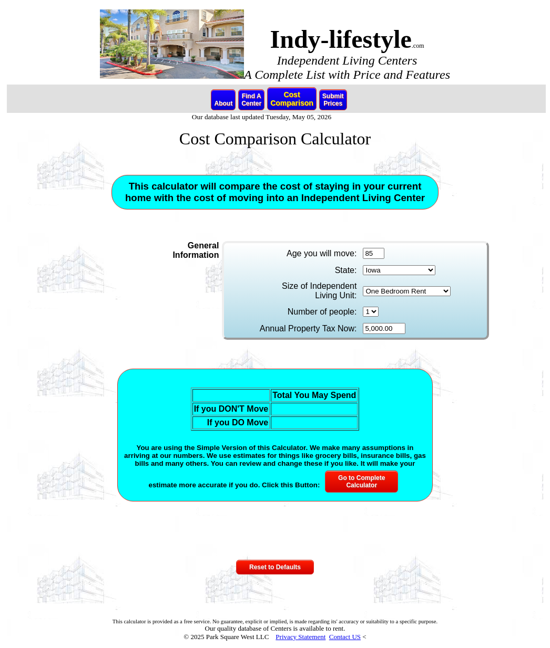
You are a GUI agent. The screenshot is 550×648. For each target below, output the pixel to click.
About (223, 99)
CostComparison (291, 98)
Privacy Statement (300, 637)
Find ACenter (251, 99)
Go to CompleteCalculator (361, 481)
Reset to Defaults (275, 567)
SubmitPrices (333, 99)
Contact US (345, 637)
